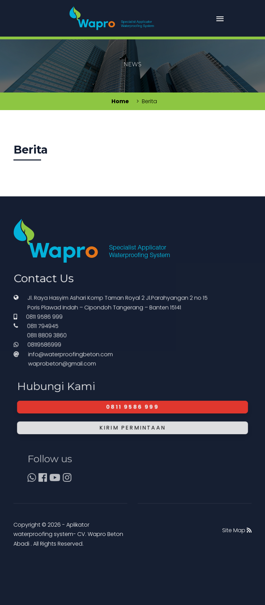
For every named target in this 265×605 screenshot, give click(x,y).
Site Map (237, 530)
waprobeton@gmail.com (72, 374)
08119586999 (58, 359)
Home (120, 101)
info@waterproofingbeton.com (78, 366)
